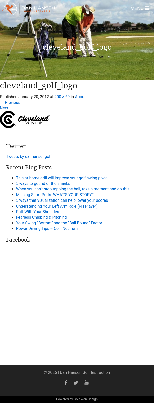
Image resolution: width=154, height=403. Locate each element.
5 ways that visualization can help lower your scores (62, 200)
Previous (10, 102)
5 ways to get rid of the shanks (43, 183)
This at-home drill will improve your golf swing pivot (61, 178)
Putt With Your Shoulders (38, 211)
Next (6, 108)
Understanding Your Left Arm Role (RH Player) (57, 206)
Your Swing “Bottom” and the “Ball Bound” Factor (59, 223)
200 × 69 (62, 96)
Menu (139, 8)
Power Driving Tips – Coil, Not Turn (47, 228)
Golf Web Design (86, 399)
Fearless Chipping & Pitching (41, 217)
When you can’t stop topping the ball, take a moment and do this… (74, 189)
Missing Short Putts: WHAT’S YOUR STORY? (55, 194)
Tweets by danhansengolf (29, 156)
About (80, 96)
